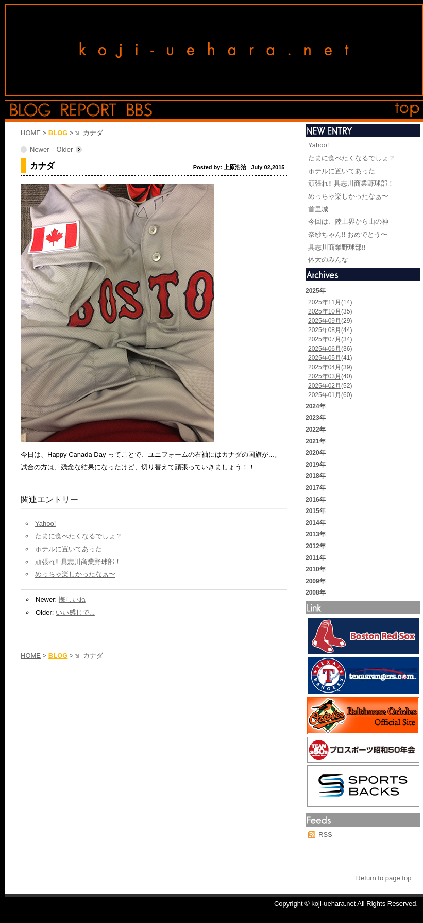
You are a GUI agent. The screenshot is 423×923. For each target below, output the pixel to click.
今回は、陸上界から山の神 (348, 221)
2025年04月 (324, 367)
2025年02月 (324, 385)
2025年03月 (324, 376)
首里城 (318, 209)
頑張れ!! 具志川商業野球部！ (78, 562)
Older (65, 149)
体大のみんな (328, 259)
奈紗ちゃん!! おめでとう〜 (347, 234)
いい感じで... (75, 612)
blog (30, 110)
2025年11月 (324, 302)
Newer (39, 149)
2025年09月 (324, 320)
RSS (325, 834)
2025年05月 (324, 357)
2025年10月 (324, 311)
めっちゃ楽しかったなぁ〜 (75, 574)
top (407, 110)
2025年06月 (324, 348)
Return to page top (384, 878)
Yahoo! (45, 524)
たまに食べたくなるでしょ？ (78, 536)
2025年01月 (324, 395)
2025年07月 (324, 339)
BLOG (58, 133)
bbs (139, 110)
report (88, 110)
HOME (31, 133)
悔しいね (72, 599)
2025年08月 (324, 330)
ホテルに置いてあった (68, 549)
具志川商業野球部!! (336, 247)
